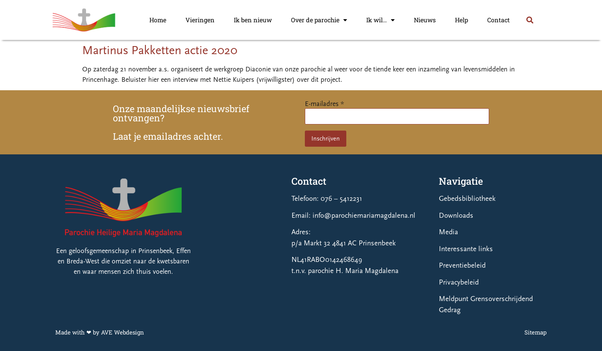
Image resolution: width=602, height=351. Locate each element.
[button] (529, 20)
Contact (498, 20)
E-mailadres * (324, 104)
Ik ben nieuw (253, 20)
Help (461, 20)
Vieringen (200, 20)
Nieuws (425, 20)
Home (157, 20)
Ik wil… (380, 20)
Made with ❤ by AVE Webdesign (99, 332)
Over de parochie (319, 20)
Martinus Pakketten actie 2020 (159, 50)
